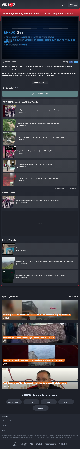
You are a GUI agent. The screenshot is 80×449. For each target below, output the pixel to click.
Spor (66, 402)
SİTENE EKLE (59, 188)
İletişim (4, 430)
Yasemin (63, 444)
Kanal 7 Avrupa (31, 444)
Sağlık (49, 402)
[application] (40, 38)
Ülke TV (39, 444)
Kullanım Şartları (7, 421)
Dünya (31, 402)
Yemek (40, 408)
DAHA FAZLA (73, 297)
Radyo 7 (23, 444)
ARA (63, 5)
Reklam (4, 425)
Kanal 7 (15, 444)
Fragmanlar (14, 402)
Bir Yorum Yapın (40, 94)
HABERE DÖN (71, 188)
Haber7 (50, 444)
